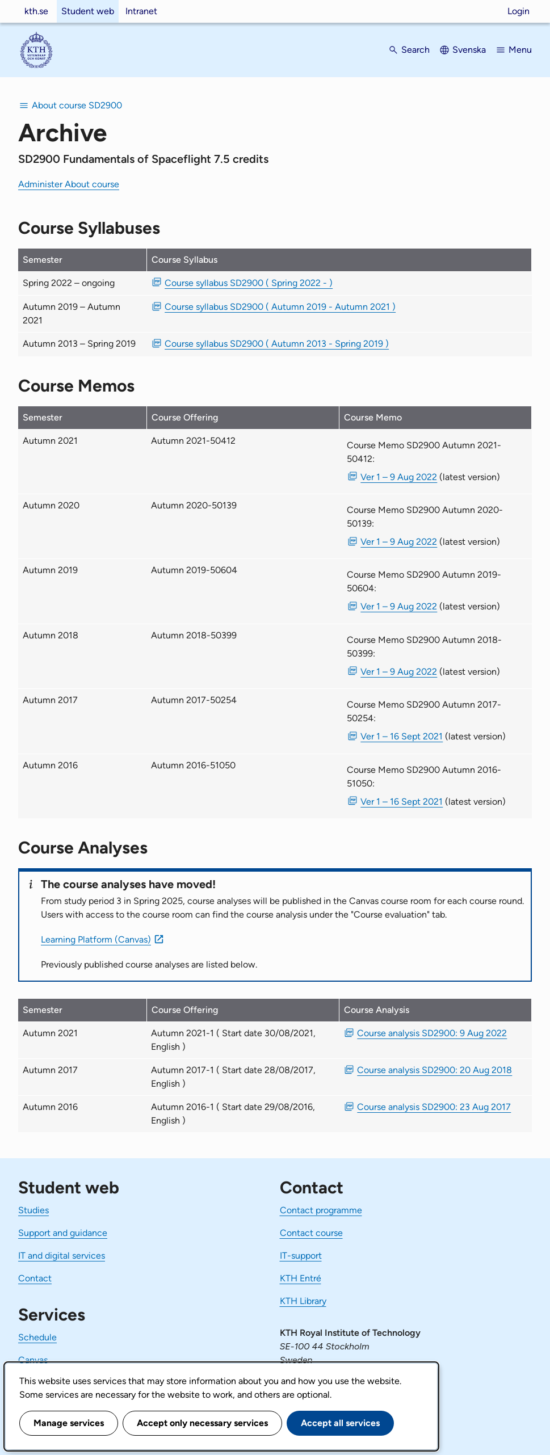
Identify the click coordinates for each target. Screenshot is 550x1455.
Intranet (141, 11)
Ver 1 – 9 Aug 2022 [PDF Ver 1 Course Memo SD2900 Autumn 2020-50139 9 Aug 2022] (398, 541)
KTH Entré (300, 1278)
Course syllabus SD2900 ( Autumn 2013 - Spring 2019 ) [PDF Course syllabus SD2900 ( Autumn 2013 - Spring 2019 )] (277, 343)
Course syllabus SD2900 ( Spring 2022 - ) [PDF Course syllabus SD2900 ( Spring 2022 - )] (249, 282)
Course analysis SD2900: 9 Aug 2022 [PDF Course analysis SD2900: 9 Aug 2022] (432, 1033)
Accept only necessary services (202, 1423)
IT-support (301, 1255)
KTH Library (303, 1301)
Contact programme (321, 1210)
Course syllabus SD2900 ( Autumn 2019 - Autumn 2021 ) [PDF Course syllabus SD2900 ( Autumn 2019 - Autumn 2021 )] (280, 306)
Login (518, 11)
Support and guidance (62, 1232)
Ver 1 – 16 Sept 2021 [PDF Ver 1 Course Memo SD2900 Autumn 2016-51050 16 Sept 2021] (401, 801)
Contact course (311, 1232)
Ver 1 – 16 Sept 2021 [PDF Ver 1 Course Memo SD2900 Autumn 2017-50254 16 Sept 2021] (401, 736)
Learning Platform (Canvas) (96, 939)
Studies (33, 1210)
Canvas (33, 1360)
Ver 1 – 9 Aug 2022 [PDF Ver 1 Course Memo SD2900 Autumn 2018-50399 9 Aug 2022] (398, 671)
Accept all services (340, 1423)
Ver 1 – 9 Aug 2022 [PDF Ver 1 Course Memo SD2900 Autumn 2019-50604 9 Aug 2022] (398, 606)
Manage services (68, 1423)
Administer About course (68, 184)
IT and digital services (61, 1255)
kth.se (36, 11)
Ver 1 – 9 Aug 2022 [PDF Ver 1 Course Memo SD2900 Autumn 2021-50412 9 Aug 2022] (398, 477)
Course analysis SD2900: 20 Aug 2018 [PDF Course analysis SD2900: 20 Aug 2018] (434, 1070)
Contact (35, 1278)
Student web (87, 11)
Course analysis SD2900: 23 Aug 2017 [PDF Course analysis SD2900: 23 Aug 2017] (434, 1106)
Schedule (37, 1337)
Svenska (469, 49)
